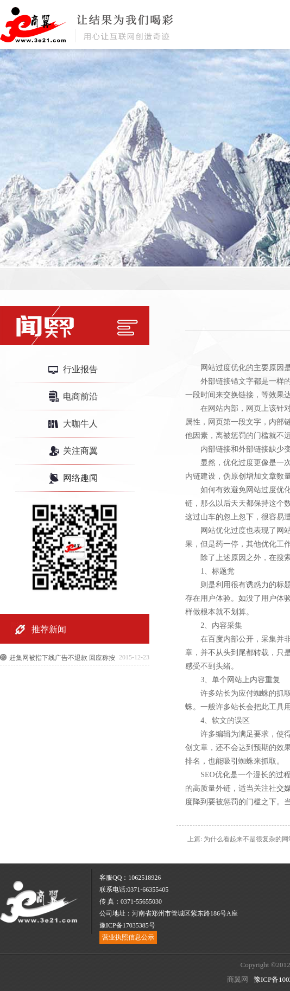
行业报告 (80, 369)
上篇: (194, 839)
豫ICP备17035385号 (127, 925)
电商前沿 (80, 396)
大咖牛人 (80, 423)
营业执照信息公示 (128, 937)
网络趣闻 (80, 477)
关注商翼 (80, 450)
